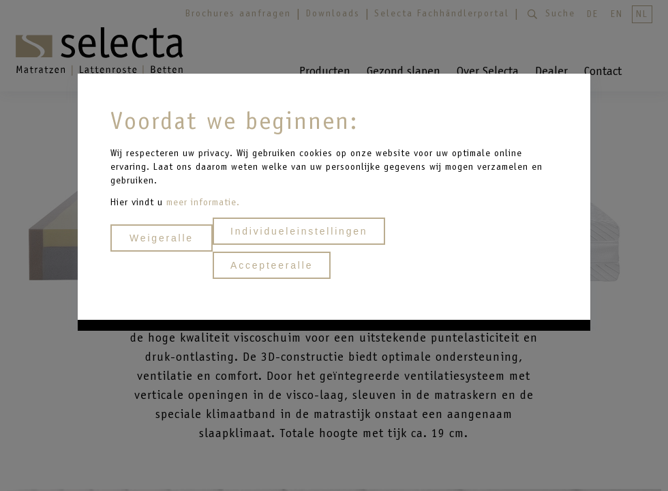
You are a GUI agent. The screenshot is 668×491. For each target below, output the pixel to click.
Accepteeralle (271, 265)
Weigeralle (162, 238)
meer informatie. (203, 202)
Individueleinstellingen (298, 231)
